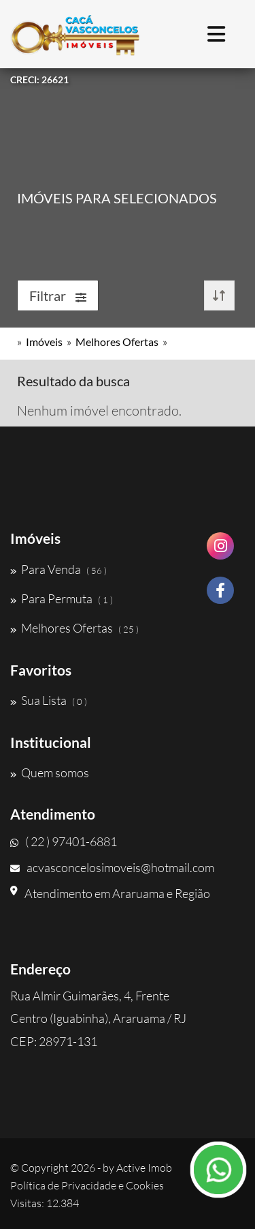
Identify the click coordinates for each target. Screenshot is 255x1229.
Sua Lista (48, 700)
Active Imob (144, 1167)
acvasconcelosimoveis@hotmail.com (112, 867)
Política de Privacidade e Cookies (87, 1185)
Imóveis (44, 341)
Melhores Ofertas (116, 341)
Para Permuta (61, 598)
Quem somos (49, 772)
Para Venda (58, 569)
